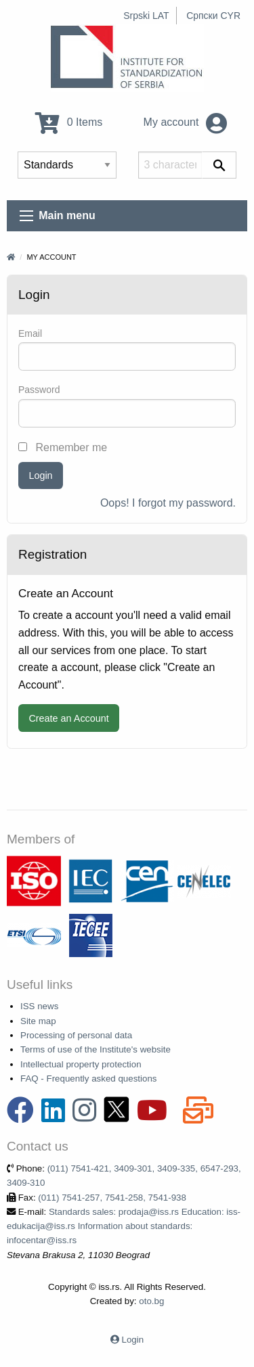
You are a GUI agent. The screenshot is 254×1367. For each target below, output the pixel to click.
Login (40, 475)
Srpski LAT (146, 15)
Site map (38, 1021)
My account (185, 122)
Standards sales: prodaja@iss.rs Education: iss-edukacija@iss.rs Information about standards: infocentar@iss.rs (123, 1226)
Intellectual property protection (81, 1064)
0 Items (68, 122)
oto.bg (151, 1301)
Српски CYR (213, 15)
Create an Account (68, 718)
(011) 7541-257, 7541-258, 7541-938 (112, 1197)
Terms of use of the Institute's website (95, 1049)
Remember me (62, 447)
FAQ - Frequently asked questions (88, 1078)
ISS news (39, 1006)
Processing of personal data (76, 1035)
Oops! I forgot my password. (168, 503)
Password (39, 389)
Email (30, 333)
